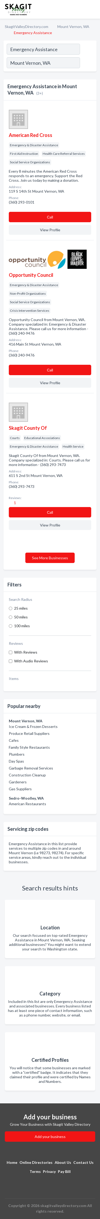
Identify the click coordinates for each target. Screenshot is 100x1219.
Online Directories (36, 1162)
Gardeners (18, 782)
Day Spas (16, 761)
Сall (50, 217)
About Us (63, 1162)
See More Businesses (50, 558)
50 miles (21, 617)
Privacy (49, 1171)
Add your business (50, 1136)
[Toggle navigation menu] (93, 9)
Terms (35, 1171)
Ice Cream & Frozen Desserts (33, 726)
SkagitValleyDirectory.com (26, 26)
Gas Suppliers (20, 789)
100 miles (22, 625)
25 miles (21, 608)
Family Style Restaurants (29, 747)
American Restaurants (27, 803)
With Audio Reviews (31, 661)
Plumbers (17, 754)
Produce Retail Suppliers (29, 733)
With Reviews (25, 652)
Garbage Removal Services (31, 768)
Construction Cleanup (27, 775)
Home (12, 1162)
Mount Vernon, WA (73, 26)
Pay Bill (64, 1171)
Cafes (14, 740)
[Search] (88, 63)
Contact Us (83, 1162)
